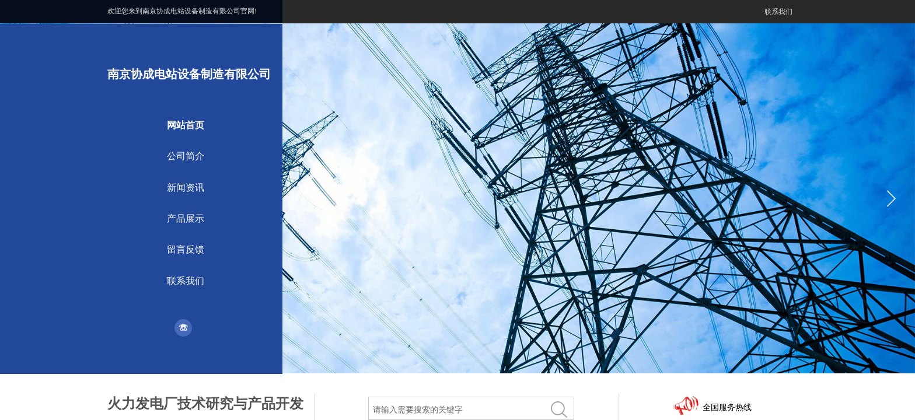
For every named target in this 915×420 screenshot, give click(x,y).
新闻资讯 (185, 187)
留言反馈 (185, 249)
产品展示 (185, 218)
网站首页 (185, 125)
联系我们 (185, 281)
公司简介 (185, 156)
